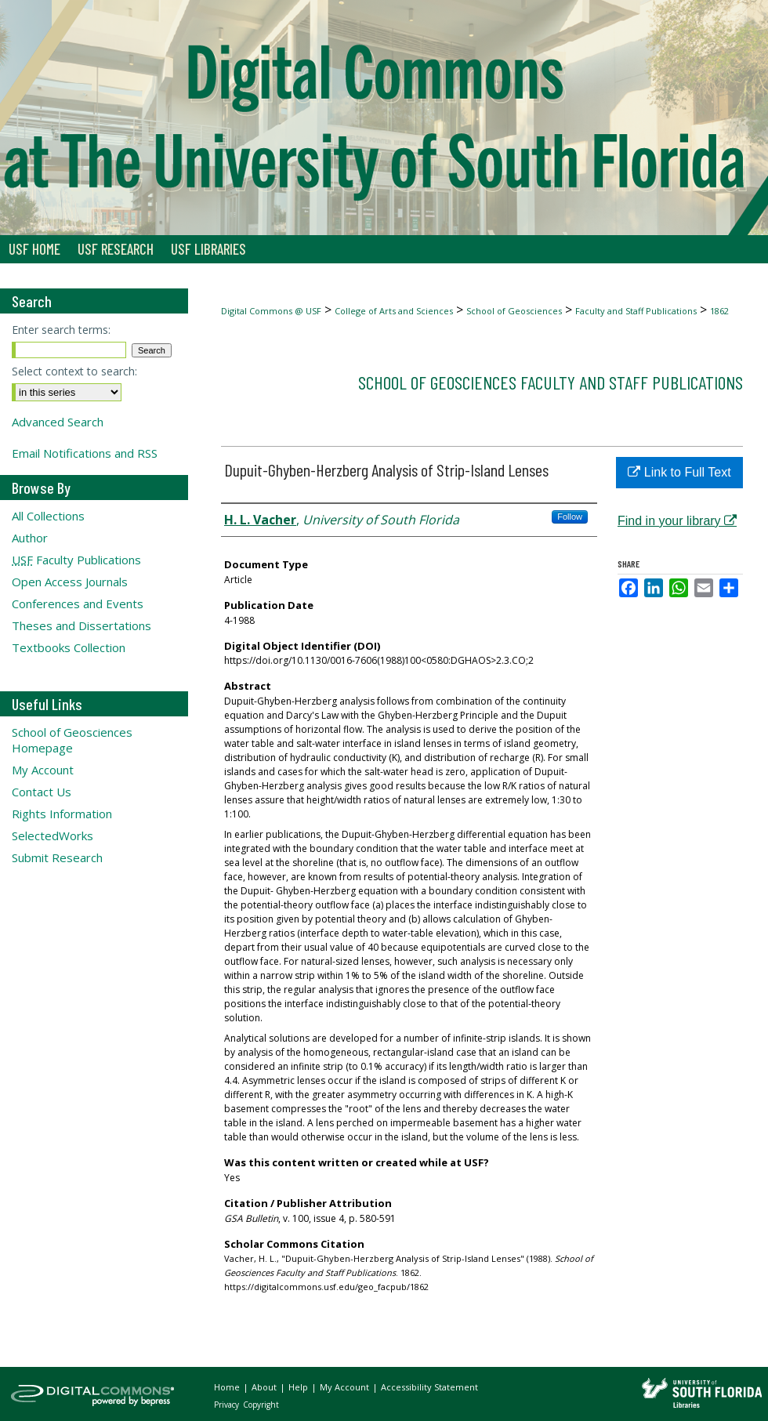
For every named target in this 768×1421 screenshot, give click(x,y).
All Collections (48, 516)
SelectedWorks (52, 835)
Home (228, 1387)
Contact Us (41, 791)
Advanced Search (57, 422)
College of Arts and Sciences (394, 311)
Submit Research (57, 857)
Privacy (227, 1404)
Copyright (261, 1404)
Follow (569, 516)
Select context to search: (74, 371)
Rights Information (62, 813)
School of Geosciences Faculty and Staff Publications (550, 382)
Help (299, 1387)
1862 (719, 311)
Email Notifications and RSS (85, 453)
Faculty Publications (76, 559)
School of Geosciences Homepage (72, 740)
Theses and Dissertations (81, 625)
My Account (43, 770)
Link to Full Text (679, 472)
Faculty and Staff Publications (636, 311)
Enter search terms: (61, 329)
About (265, 1387)
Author (30, 538)
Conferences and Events (77, 603)
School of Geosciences (514, 311)
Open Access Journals (70, 581)
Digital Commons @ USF (271, 311)
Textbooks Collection (68, 647)
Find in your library (677, 520)
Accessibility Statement (429, 1387)
